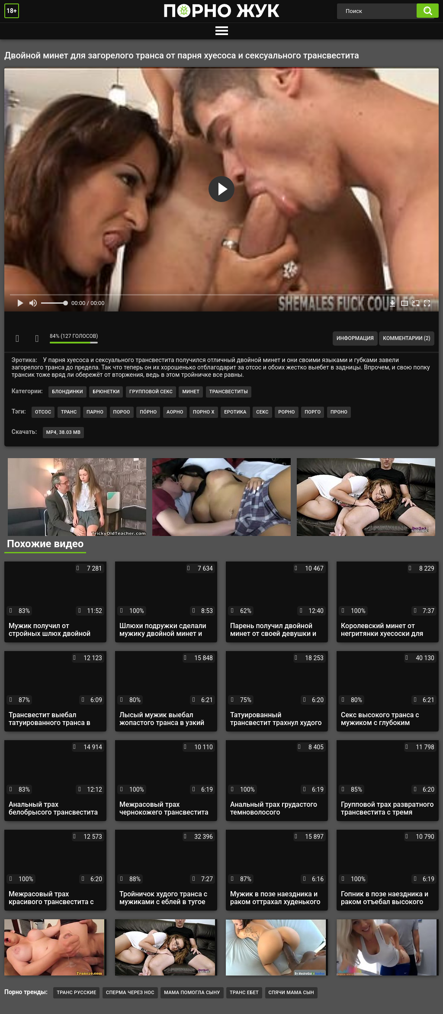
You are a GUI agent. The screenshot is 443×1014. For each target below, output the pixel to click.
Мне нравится (17, 338)
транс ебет (244, 992)
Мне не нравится (36, 338)
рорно (286, 412)
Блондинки (67, 392)
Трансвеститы (228, 392)
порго (313, 412)
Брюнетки (106, 392)
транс (69, 412)
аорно (175, 412)
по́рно (148, 412)
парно (95, 412)
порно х (204, 412)
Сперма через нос (130, 992)
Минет (190, 392)
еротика (235, 412)
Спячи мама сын (291, 992)
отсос (43, 412)
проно (339, 412)
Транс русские (76, 992)
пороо (121, 412)
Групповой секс (151, 392)
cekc (262, 412)
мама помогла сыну (192, 992)
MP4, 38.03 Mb (63, 432)
